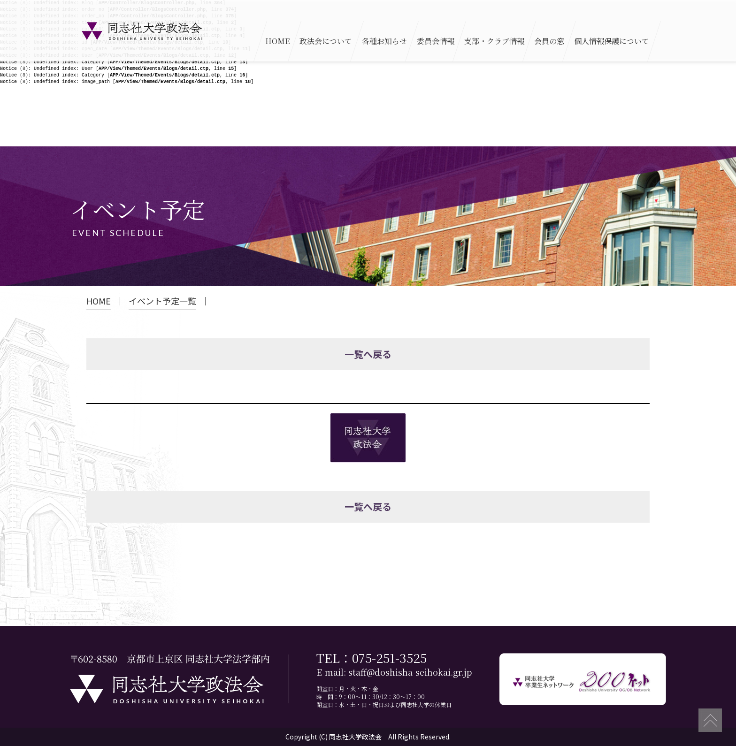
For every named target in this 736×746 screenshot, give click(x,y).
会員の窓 (549, 41)
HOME (277, 41)
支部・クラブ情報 (494, 41)
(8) (14, 62)
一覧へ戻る (368, 354)
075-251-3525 (389, 657)
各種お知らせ (384, 41)
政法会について (325, 41)
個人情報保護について (611, 41)
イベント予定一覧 (162, 301)
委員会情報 (435, 41)
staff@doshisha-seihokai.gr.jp (410, 672)
